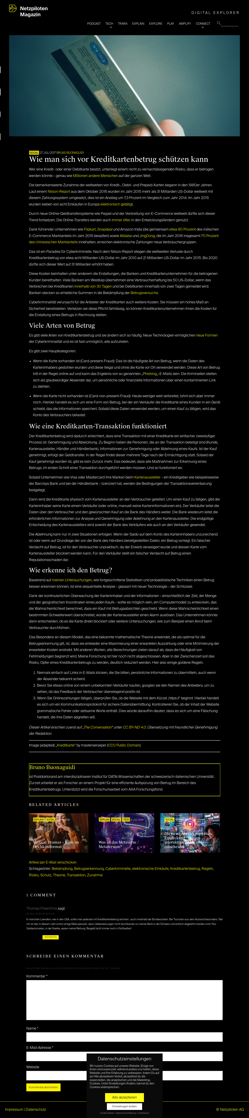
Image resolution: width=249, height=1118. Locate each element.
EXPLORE (155, 23)
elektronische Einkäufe (150, 869)
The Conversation (97, 727)
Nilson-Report (59, 192)
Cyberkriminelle (118, 869)
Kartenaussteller (147, 477)
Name (32, 1028)
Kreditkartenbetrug (185, 869)
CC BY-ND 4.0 (134, 727)
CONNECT (203, 23)
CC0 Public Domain (124, 745)
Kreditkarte (65, 745)
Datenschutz (36, 1110)
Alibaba (126, 236)
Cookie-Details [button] (107, 1113)
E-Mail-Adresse (39, 1048)
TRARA (122, 23)
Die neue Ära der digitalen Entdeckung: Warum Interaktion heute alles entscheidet (187, 840)
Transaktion (76, 875)
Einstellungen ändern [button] (124, 1106)
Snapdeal (105, 229)
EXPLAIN (138, 23)
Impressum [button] (143, 1113)
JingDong (147, 236)
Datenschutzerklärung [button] (126, 1113)
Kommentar (37, 976)
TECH (109, 23)
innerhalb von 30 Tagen (93, 286)
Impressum (14, 1110)
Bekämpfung (62, 869)
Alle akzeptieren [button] (124, 1097)
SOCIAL (34, 153)
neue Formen (207, 335)
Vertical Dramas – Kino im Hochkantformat (56, 844)
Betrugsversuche (144, 293)
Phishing (150, 374)
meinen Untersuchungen (72, 580)
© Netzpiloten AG (230, 1110)
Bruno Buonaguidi (70, 152)
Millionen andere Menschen (95, 176)
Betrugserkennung (89, 869)
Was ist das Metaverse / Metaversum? (119, 844)
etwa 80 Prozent (182, 229)
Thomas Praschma (41, 908)
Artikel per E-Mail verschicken (53, 862)
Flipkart (90, 229)
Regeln (207, 869)
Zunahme (95, 875)
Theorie (59, 875)
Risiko (34, 875)
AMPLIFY (185, 23)
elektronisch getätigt (116, 204)
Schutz (45, 875)
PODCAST (94, 23)
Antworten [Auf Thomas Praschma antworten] (51, 937)
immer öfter (121, 220)
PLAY (170, 23)
